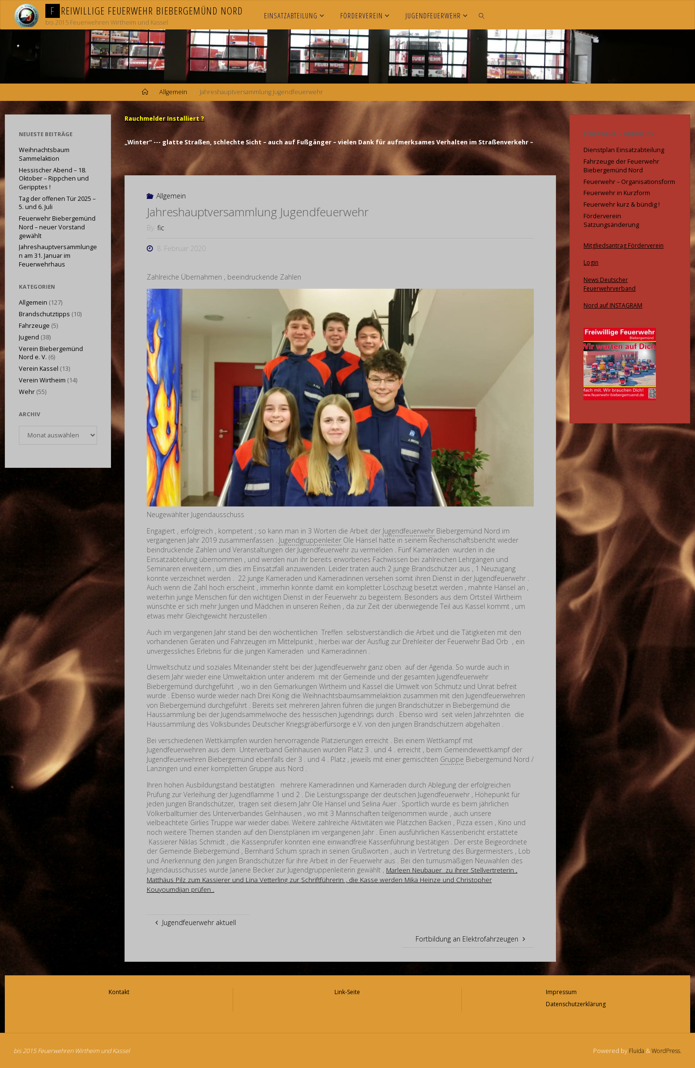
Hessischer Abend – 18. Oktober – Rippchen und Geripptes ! (54, 178)
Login (591, 262)
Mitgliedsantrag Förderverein (625, 245)
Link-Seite (347, 991)
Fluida (632, 1050)
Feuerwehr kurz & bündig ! (622, 204)
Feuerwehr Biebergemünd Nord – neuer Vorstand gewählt (57, 226)
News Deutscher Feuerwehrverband (611, 283)
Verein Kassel (38, 369)
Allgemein (173, 92)
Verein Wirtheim (42, 380)
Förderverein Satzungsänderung (611, 220)
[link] (482, 14)
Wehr (27, 392)
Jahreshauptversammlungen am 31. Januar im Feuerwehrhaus (58, 255)
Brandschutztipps (44, 314)
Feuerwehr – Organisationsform (629, 182)
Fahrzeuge (34, 326)
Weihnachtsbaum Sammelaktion (44, 154)
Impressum (560, 991)
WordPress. (665, 1050)
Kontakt (119, 991)
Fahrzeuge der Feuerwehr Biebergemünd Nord (621, 165)
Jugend (29, 337)
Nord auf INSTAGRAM (614, 305)
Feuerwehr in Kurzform (617, 193)
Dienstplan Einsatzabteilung (624, 150)
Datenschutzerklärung (576, 1003)
